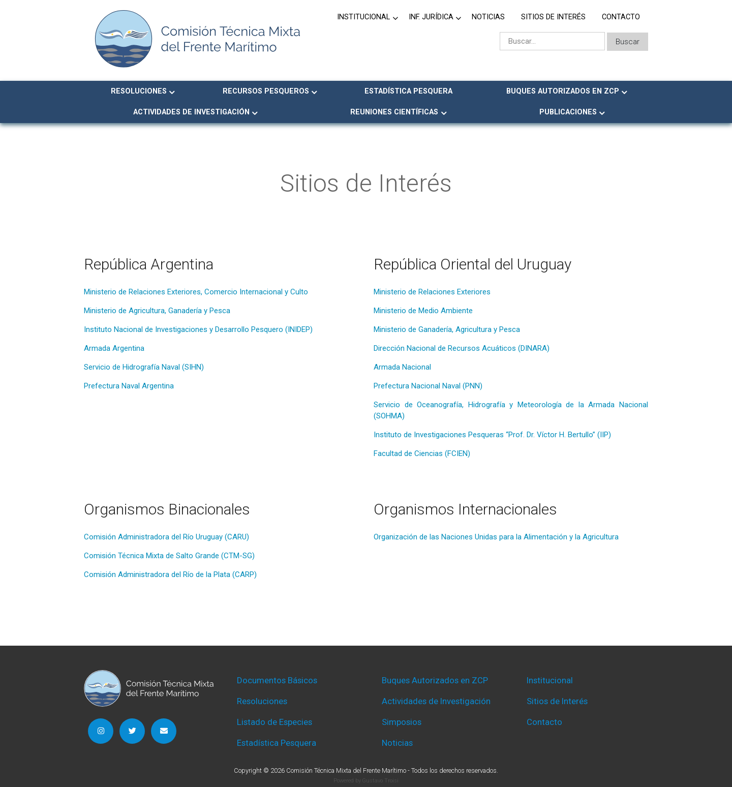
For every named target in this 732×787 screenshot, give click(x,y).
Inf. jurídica (431, 17)
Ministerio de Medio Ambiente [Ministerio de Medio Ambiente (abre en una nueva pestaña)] (423, 310)
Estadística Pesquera (408, 91)
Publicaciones (568, 112)
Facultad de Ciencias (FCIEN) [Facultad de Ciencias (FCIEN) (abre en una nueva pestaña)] (422, 453)
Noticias (488, 17)
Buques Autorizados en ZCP (562, 91)
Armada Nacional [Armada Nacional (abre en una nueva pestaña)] (402, 367)
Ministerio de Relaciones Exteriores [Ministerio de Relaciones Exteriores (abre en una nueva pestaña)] (432, 291)
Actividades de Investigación (191, 112)
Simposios (401, 722)
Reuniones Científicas (394, 112)
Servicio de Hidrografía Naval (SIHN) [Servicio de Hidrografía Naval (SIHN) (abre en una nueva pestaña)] (144, 367)
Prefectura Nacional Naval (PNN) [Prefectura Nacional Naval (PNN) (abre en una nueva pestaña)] (428, 385)
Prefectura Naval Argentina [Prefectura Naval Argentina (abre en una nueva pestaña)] (129, 385)
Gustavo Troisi (380, 780)
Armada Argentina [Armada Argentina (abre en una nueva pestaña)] (114, 348)
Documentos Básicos (277, 680)
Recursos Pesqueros (266, 91)
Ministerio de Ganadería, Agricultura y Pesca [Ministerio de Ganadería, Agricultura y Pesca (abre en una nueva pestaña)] (447, 329)
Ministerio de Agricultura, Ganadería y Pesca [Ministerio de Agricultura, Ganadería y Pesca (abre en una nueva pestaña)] (157, 310)
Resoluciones (139, 91)
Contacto (621, 17)
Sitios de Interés (553, 17)
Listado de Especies (274, 722)
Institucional (363, 17)
